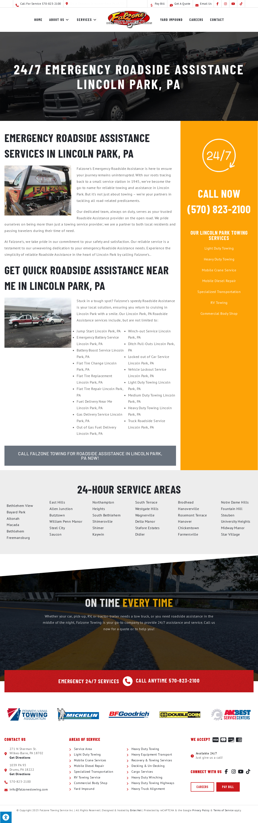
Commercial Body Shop (219, 313)
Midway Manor (233, 528)
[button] (202, 787)
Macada (13, 524)
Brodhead (186, 502)
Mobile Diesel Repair (219, 280)
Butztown (57, 515)
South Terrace (146, 502)
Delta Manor (145, 521)
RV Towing (219, 302)
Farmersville (188, 534)
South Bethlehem (106, 515)
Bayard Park (16, 512)
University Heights (235, 521)
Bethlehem (15, 531)
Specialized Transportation (219, 291)
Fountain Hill (232, 508)
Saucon (55, 534)
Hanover (185, 521)
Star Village (230, 534)
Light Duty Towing (219, 248)
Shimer (98, 528)
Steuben (228, 515)
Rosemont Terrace (192, 515)
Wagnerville (145, 515)
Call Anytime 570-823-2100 (168, 680)
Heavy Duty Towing (219, 259)
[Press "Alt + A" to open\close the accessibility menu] (6, 817)
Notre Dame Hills (235, 502)
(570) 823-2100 (219, 208)
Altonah (13, 518)
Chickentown (188, 528)
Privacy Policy (201, 810)
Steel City (57, 528)
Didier (140, 534)
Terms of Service (223, 810)
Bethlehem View (20, 505)
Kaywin (98, 534)
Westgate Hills (147, 508)
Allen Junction (61, 508)
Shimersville (102, 521)
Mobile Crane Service (219, 270)
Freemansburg (18, 537)
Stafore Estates (147, 528)
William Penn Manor (65, 521)
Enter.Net (136, 810)
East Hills (57, 502)
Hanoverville (188, 508)
